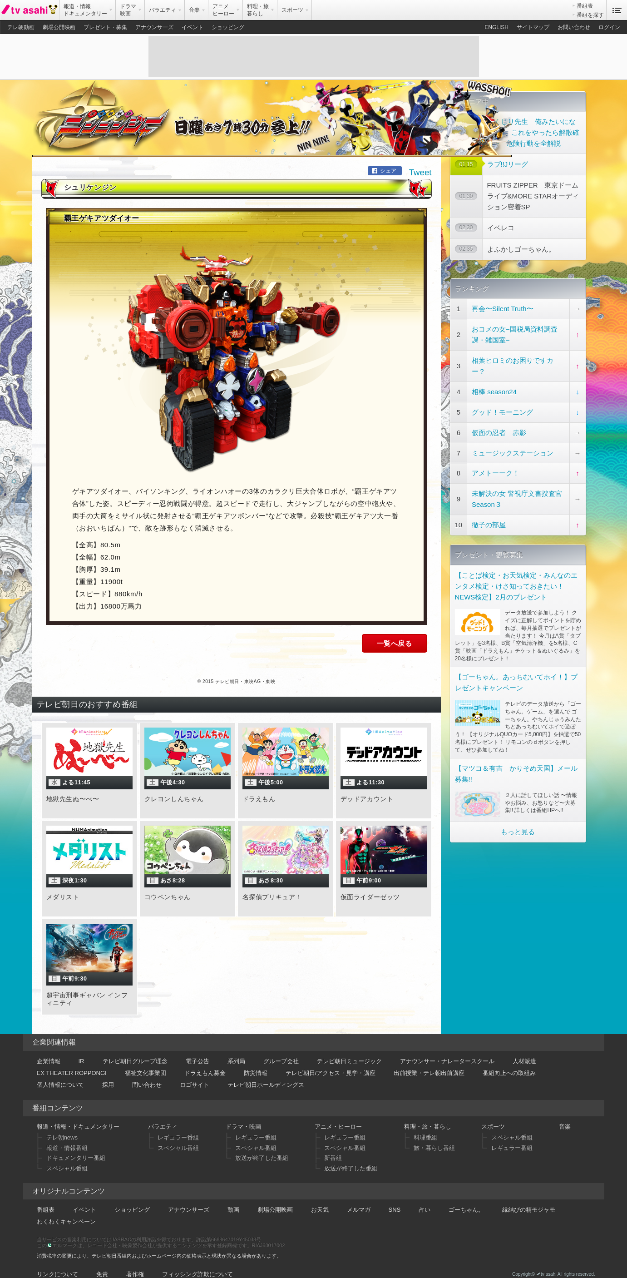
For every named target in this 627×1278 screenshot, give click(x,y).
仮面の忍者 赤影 (499, 430)
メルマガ (358, 1198)
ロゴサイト (194, 1073)
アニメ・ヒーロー (338, 1115)
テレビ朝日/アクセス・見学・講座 (331, 1061)
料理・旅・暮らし (427, 1115)
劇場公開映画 (59, 27)
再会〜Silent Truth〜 (502, 307)
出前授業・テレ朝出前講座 (429, 1061)
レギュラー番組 (178, 1126)
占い (424, 1198)
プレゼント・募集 (105, 27)
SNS (395, 1198)
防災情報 (255, 1061)
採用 (108, 1073)
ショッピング (228, 27)
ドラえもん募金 (205, 1061)
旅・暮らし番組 (434, 1136)
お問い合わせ (574, 27)
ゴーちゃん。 (466, 1198)
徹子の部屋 (489, 522)
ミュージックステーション (512, 451)
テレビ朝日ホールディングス (265, 1073)
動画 (233, 1198)
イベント (192, 27)
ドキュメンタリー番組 (75, 1147)
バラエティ (163, 1115)
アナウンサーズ (154, 27)
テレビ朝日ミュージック (349, 1049)
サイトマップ (533, 27)
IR (81, 1049)
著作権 (135, 1262)
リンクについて (57, 1262)
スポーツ (493, 1115)
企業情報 (48, 1049)
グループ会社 (281, 1049)
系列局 (236, 1049)
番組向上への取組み (509, 1061)
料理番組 (425, 1126)
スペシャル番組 (67, 1157)
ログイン (609, 27)
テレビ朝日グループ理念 (135, 1049)
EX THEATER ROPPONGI (72, 1061)
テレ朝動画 (21, 27)
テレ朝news (62, 1126)
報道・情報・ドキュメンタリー (78, 1115)
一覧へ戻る (394, 632)
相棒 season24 (494, 389)
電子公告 (197, 1049)
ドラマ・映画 (243, 1115)
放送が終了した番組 (261, 1147)
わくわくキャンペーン (66, 1210)
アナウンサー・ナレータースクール (447, 1049)
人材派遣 (524, 1049)
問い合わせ (147, 1073)
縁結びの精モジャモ (528, 1198)
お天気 (320, 1198)
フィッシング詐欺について (197, 1262)
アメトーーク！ (495, 471)
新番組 (333, 1147)
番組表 (585, 6)
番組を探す (590, 15)
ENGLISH (496, 27)
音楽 (565, 1115)
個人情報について (60, 1073)
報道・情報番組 (67, 1136)
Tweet (420, 161)
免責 (102, 1262)
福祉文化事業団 (145, 1061)
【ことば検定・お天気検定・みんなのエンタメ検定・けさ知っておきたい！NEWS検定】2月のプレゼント (516, 584)
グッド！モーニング (502, 410)
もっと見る (518, 830)
